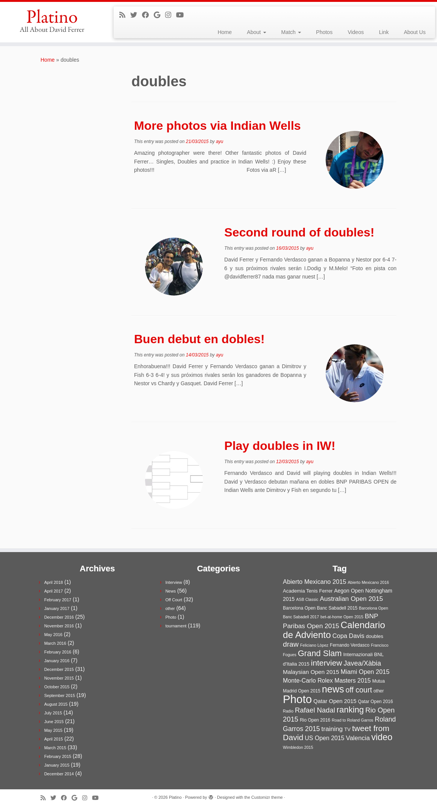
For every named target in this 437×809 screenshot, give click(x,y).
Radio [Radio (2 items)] (288, 711)
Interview (173, 582)
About (256, 32)
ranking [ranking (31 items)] (350, 709)
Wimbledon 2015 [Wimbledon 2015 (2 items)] (298, 747)
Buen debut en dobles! (199, 339)
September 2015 (59, 695)
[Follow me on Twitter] (136, 15)
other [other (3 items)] (378, 691)
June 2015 (54, 721)
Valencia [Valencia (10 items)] (358, 738)
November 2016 (59, 626)
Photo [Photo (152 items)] (297, 699)
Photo (170, 617)
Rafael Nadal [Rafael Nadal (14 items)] (315, 710)
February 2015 (58, 756)
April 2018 (53, 582)
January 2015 (57, 765)
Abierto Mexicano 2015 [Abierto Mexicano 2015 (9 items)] (314, 581)
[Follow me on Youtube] (182, 15)
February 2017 (58, 599)
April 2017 (53, 591)
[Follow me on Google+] (159, 15)
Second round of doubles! (299, 232)
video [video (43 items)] (381, 737)
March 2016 (55, 643)
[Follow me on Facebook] (148, 15)
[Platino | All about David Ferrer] (51, 21)
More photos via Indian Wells (217, 125)
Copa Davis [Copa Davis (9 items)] (348, 635)
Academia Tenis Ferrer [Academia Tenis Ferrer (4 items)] (307, 591)
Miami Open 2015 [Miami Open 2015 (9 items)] (364, 671)
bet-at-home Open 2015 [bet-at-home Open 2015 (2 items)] (341, 617)
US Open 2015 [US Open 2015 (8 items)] (325, 738)
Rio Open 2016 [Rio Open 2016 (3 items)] (315, 720)
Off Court (173, 599)
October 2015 (57, 687)
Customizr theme (267, 797)
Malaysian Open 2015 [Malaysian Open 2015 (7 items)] (311, 672)
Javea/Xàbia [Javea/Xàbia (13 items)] (362, 663)
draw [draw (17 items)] (291, 644)
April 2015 (53, 739)
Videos (356, 32)
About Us (415, 32)
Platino (175, 797)
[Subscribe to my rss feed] (124, 15)
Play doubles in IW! (279, 446)
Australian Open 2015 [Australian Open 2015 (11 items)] (351, 598)
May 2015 (53, 730)
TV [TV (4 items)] (347, 729)
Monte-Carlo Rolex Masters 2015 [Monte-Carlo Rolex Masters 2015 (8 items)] (327, 680)
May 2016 (53, 634)
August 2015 (56, 704)
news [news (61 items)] (333, 689)
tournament (176, 626)
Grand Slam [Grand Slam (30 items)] (320, 653)
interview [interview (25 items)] (326, 662)
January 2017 (57, 608)
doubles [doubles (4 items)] (374, 636)
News (170, 591)
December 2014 (59, 774)
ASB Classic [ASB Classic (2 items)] (307, 599)
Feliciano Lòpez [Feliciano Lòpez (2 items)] (314, 645)
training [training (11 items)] (332, 729)
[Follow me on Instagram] (170, 15)
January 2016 (57, 660)
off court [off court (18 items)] (358, 690)
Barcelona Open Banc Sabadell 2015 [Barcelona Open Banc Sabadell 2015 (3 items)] (320, 608)
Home (225, 32)
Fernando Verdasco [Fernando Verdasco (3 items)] (349, 645)
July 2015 (53, 713)
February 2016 (58, 652)
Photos (324, 32)
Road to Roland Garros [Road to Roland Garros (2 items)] (352, 720)
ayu (219, 141)
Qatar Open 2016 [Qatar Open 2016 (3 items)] (375, 701)
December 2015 (59, 669)
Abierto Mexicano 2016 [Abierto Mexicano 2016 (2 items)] (368, 582)
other (170, 608)
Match (291, 32)
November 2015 (59, 678)
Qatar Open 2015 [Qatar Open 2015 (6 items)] (335, 701)
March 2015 (55, 747)
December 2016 (59, 617)
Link (384, 32)
